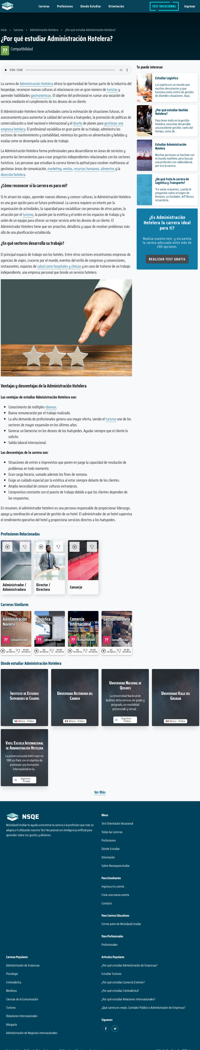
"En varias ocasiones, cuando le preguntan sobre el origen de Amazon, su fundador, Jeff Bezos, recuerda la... (174, 195)
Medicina (11, 990)
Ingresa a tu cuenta (113, 886)
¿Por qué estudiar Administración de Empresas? (129, 965)
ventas (67, 168)
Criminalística (13, 982)
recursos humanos (86, 168)
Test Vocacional (164, 6)
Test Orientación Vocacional (117, 823)
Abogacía (11, 1024)
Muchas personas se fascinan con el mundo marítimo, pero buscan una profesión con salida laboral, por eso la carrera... (174, 160)
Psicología (12, 973)
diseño (77, 123)
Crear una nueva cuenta (115, 894)
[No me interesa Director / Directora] (58, 547)
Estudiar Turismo (111, 973)
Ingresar (189, 6)
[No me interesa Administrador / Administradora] (25, 547)
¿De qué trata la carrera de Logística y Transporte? (172, 180)
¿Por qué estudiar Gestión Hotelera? (171, 111)
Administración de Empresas (23, 965)
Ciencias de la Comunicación (22, 999)
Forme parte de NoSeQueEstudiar (121, 924)
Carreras (44, 6)
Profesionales (110, 944)
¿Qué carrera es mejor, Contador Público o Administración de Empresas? (143, 1007)
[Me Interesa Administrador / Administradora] (7, 547)
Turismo (11, 1007)
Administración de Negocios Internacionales (31, 1033)
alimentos (108, 168)
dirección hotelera (13, 174)
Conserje (76, 587)
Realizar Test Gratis (167, 259)
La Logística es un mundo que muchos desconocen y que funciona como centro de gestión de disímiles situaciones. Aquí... (174, 90)
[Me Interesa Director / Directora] (41, 547)
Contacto (107, 903)
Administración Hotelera (36, 83)
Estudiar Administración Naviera (170, 146)
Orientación (116, 6)
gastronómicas (41, 95)
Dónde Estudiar (91, 6)
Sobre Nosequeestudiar (116, 865)
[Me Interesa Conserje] (74, 547)
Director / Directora (43, 587)
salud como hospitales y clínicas (59, 266)
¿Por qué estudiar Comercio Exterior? (123, 982)
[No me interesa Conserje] (92, 547)
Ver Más (100, 792)
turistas (112, 89)
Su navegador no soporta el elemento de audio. (66, 70)
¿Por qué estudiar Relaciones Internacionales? (128, 999)
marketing (54, 168)
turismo (28, 214)
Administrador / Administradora (14, 587)
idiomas (50, 407)
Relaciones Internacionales (22, 1016)
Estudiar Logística (166, 78)
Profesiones (65, 6)
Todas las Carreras (112, 832)
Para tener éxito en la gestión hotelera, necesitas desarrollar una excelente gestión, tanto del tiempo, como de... (174, 126)
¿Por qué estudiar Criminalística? (120, 990)
